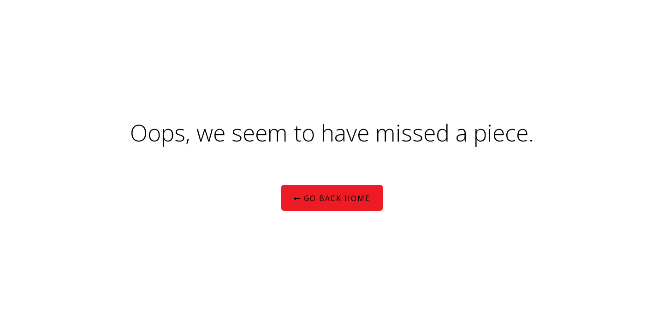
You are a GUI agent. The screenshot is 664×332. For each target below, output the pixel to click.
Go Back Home (332, 198)
